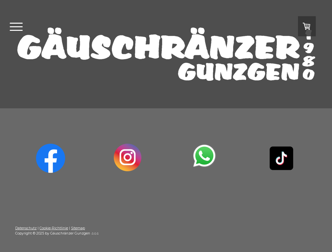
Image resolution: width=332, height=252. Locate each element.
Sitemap (78, 228)
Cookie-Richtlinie (54, 228)
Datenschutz (26, 228)
